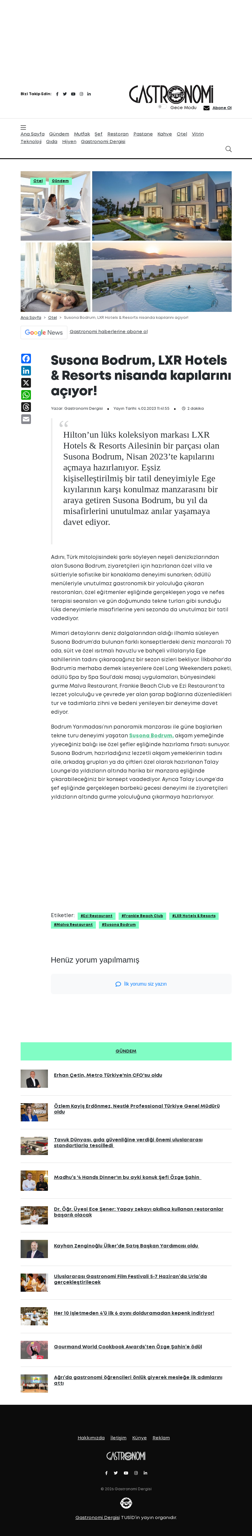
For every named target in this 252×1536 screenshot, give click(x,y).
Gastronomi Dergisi (103, 142)
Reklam (161, 1438)
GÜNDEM (126, 1051)
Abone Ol (222, 108)
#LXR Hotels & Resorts (194, 916)
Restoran (118, 134)
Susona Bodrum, (151, 736)
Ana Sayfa (33, 134)
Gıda (51, 142)
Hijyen (69, 142)
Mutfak (82, 134)
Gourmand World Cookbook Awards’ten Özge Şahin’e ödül (128, 1347)
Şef (98, 134)
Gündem (59, 134)
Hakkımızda (91, 1438)
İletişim (118, 1438)
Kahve (164, 134)
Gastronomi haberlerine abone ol (109, 332)
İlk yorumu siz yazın (141, 984)
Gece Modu (183, 108)
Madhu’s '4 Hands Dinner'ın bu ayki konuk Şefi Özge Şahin (128, 1177)
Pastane (143, 134)
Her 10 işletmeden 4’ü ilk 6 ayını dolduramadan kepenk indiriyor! (134, 1313)
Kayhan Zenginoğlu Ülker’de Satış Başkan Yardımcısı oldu (126, 1246)
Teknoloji (31, 142)
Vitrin (198, 134)
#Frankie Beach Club (142, 916)
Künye (139, 1438)
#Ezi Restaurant (97, 916)
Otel (182, 134)
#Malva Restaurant (73, 925)
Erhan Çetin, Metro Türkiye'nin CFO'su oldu (108, 1075)
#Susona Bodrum (119, 925)
